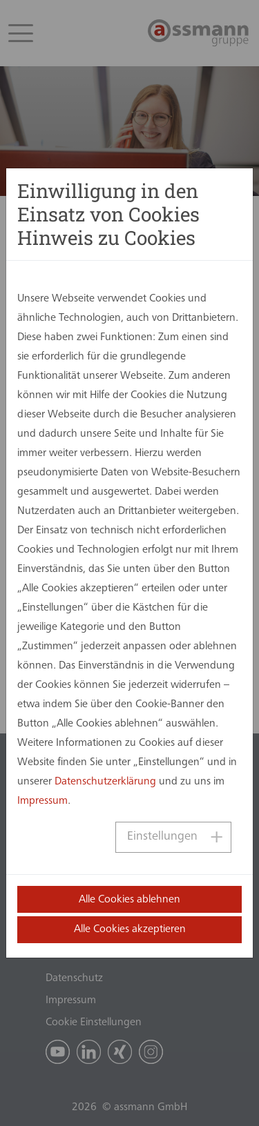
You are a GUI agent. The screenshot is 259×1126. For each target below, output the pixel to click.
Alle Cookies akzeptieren (130, 929)
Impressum (42, 801)
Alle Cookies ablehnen (129, 899)
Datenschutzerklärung (105, 781)
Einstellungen (162, 837)
